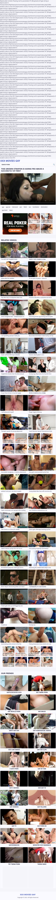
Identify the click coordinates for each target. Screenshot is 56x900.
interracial (15, 207)
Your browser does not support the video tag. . (28, 189)
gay (3, 207)
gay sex (8, 207)
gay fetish (4, 210)
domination (44, 207)
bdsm (11, 210)
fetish (25, 207)
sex (30, 207)
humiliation (36, 207)
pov (21, 207)
